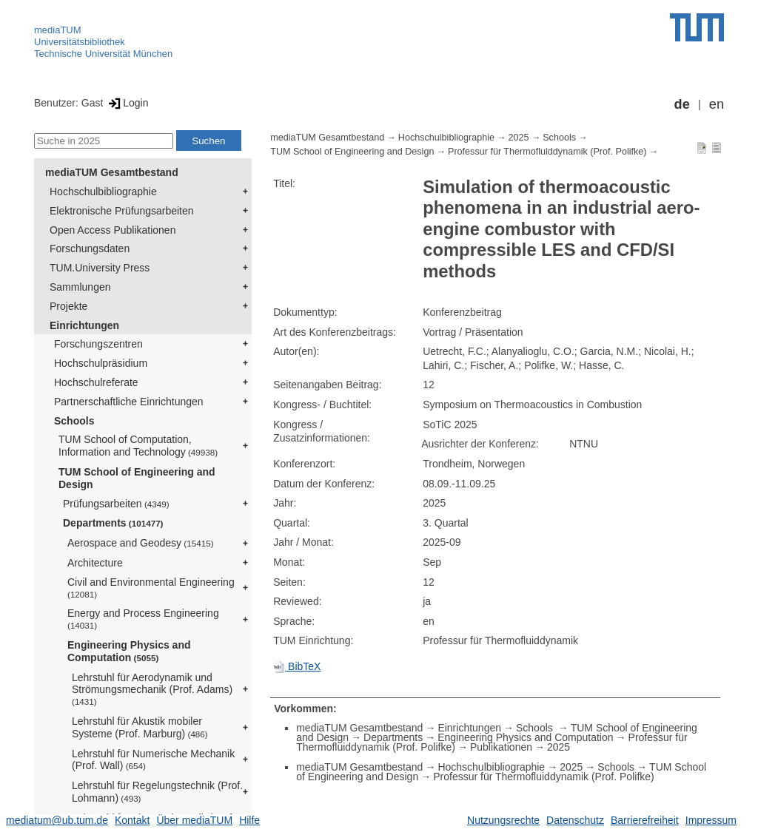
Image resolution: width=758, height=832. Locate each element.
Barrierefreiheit (645, 820)
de (682, 104)
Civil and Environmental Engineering (151, 587)
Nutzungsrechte (503, 820)
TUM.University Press (100, 268)
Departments (113, 523)
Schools (74, 421)
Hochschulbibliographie (103, 191)
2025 (519, 137)
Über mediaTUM (194, 820)
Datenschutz (575, 820)
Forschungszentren (98, 344)
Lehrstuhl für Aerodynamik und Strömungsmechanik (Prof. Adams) (152, 689)
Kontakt (132, 820)
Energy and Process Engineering (143, 618)
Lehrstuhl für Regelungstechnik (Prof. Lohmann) (157, 791)
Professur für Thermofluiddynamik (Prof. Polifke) (547, 151)
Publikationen (501, 747)
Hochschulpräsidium (100, 363)
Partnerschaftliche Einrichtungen (129, 401)
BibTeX (297, 666)
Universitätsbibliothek (79, 41)
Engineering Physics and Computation (129, 651)
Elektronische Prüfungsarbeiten (122, 211)
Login (127, 103)
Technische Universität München (103, 53)
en (716, 104)
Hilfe (249, 820)
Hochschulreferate (96, 382)
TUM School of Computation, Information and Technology (138, 445)
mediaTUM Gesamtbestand (111, 172)
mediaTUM (57, 29)
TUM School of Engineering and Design (136, 478)
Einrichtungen (84, 325)
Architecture (95, 563)
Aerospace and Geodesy (140, 543)
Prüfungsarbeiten (116, 504)
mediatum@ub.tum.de (57, 820)
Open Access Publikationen (112, 230)
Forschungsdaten (90, 248)
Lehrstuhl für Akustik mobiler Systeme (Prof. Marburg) (140, 727)
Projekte (68, 306)
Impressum (711, 820)
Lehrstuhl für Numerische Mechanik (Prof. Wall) (153, 760)
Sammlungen (80, 287)
